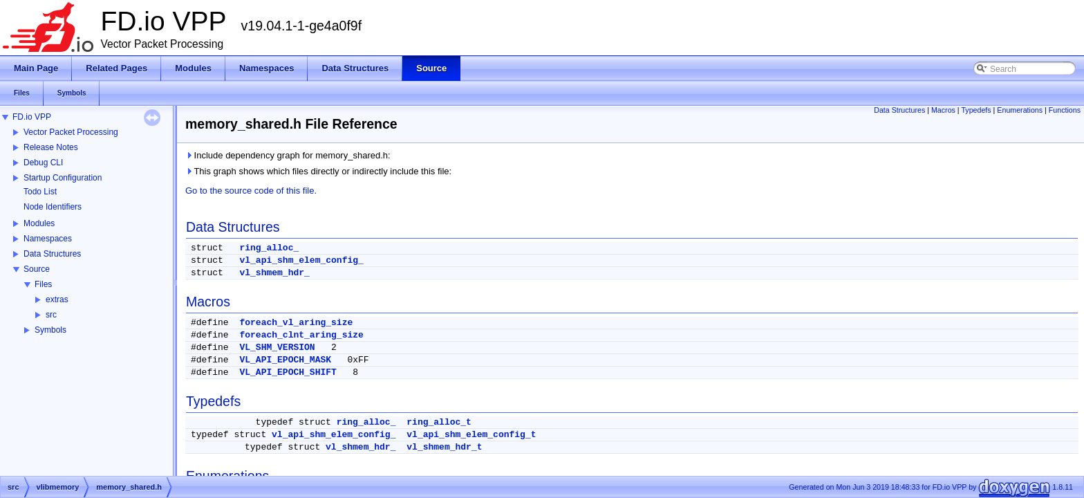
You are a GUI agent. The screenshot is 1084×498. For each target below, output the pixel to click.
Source (37, 269)
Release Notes (51, 147)
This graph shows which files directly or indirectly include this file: (318, 171)
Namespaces (48, 238)
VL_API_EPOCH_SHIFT (287, 372)
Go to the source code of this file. (251, 190)
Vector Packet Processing (71, 132)
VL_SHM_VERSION (277, 347)
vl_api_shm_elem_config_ (301, 260)
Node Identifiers (53, 207)
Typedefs (976, 110)
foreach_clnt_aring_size (301, 335)
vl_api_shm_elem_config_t (471, 435)
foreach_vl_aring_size (296, 322)
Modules (39, 223)
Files (43, 284)
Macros (943, 110)
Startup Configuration (63, 178)
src (51, 315)
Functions (1065, 110)
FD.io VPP (31, 117)
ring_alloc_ (269, 248)
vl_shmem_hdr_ (274, 273)
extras (57, 299)
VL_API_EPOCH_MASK (285, 360)
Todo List (40, 191)
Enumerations (1020, 110)
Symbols (50, 330)
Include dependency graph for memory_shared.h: (288, 155)
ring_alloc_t (438, 422)
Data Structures (52, 254)
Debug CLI (43, 162)
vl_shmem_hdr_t (444, 447)
